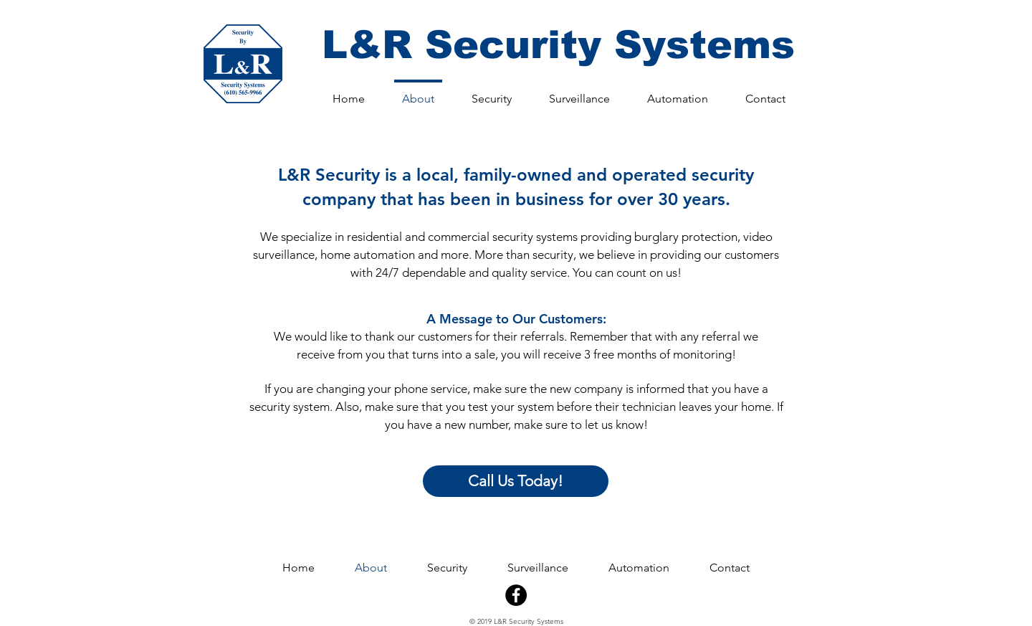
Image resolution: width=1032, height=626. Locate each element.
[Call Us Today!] (515, 481)
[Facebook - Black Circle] (516, 595)
